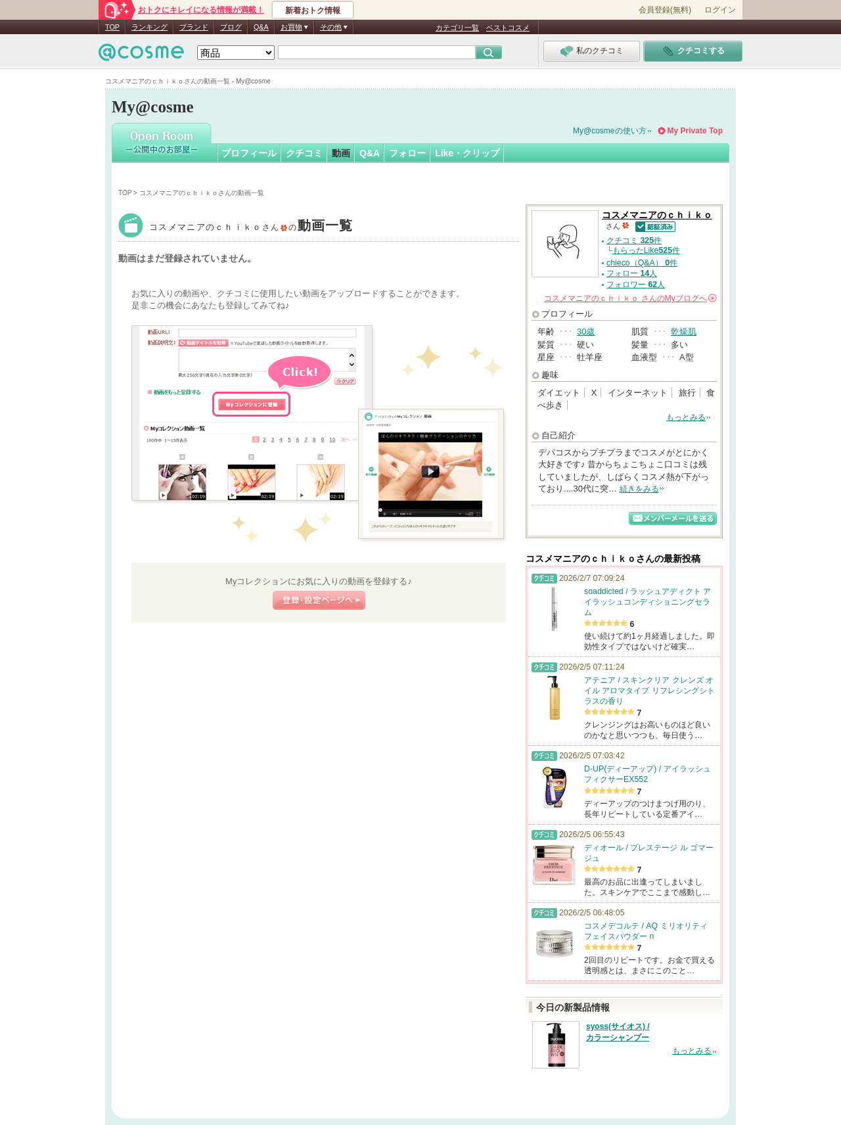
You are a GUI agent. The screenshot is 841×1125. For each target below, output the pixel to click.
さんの (630, 298)
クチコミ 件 (634, 240)
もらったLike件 (646, 250)
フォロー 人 (631, 273)
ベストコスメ (508, 28)
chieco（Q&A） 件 (641, 262)
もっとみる (686, 417)
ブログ (231, 27)
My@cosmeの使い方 (610, 130)
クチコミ (304, 153)
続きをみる (639, 489)
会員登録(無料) (665, 9)
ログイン (720, 9)
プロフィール (249, 153)
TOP (112, 27)
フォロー (407, 153)
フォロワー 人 (635, 284)
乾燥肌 (683, 331)
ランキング (149, 27)
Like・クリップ (467, 153)
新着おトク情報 (312, 10)
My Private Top (695, 130)
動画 (341, 153)
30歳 (586, 331)
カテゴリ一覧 (457, 28)
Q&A (261, 27)
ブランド (193, 27)
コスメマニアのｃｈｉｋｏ (251, 227)
